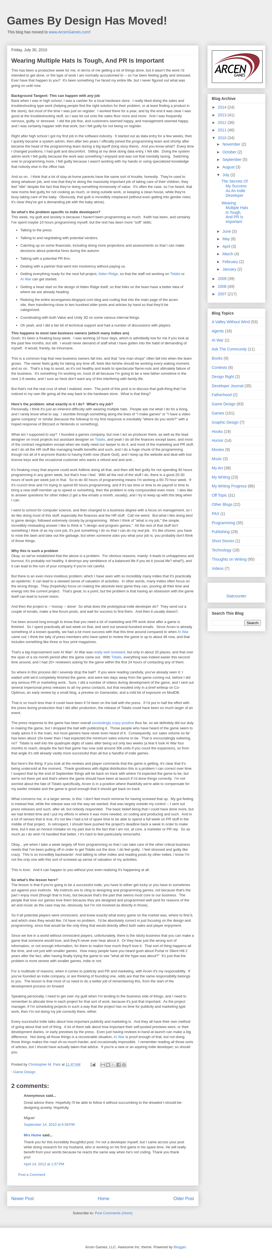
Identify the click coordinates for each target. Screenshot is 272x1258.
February (230, 261)
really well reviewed (109, 652)
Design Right (223, 376)
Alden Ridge (108, 274)
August (229, 167)
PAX (215, 513)
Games (218, 413)
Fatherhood (222, 395)
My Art (217, 468)
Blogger (179, 1247)
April (226, 246)
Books (217, 358)
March (228, 254)
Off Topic (219, 495)
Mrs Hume (32, 1135)
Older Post (183, 1198)
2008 (222, 286)
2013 (222, 115)
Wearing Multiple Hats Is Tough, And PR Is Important (234, 212)
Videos (218, 568)
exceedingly (101, 723)
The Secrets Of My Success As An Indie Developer (234, 188)
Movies (218, 449)
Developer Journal (228, 386)
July (226, 175)
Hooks (217, 431)
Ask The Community (229, 349)
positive (128, 723)
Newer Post (22, 1198)
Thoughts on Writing (229, 559)
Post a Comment (31, 1175)
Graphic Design (225, 422)
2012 (222, 122)
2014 (222, 107)
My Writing (221, 477)
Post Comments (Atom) (114, 1213)
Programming (223, 523)
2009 (222, 278)
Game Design (24, 1072)
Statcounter (236, 596)
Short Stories (223, 541)
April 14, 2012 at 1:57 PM (44, 1164)
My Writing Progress (229, 486)
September (232, 159)
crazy (116, 723)
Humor (218, 440)
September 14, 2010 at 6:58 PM (49, 1124)
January (229, 269)
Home (103, 1198)
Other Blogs (222, 504)
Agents (218, 331)
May (226, 239)
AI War (25, 279)
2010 (222, 138)
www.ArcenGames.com (69, 32)
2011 (222, 130)
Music (217, 459)
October (229, 152)
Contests (219, 367)
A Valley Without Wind (231, 322)
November (231, 144)
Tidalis (176, 274)
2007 (222, 294)
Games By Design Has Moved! (87, 20)
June (227, 231)
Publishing (221, 531)
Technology (222, 550)
